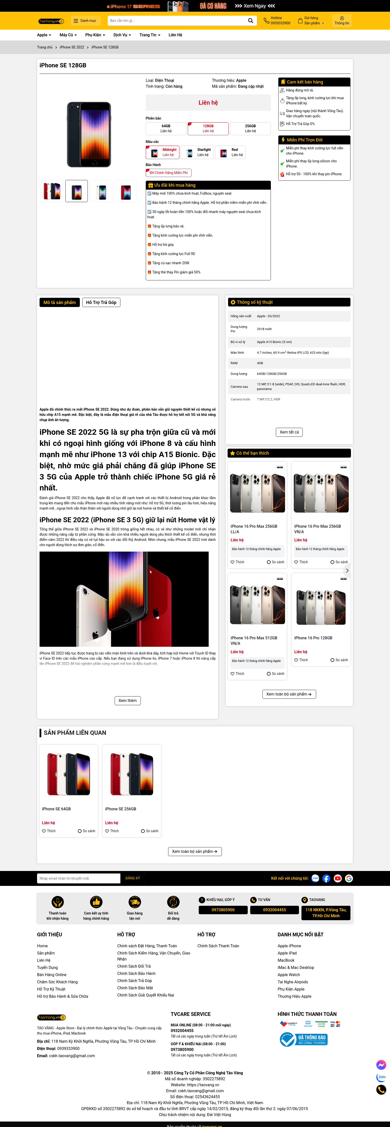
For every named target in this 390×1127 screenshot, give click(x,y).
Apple (42, 35)
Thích (237, 562)
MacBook (286, 960)
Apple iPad (287, 953)
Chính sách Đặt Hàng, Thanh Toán (147, 946)
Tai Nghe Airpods (293, 982)
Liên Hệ (175, 35)
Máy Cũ (67, 35)
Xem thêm (128, 700)
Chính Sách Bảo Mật (135, 988)
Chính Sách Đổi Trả (134, 966)
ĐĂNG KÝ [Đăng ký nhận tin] (132, 878)
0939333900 (68, 1048)
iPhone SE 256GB (120, 809)
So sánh (275, 562)
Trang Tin (148, 35)
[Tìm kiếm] (250, 21)
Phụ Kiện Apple (291, 989)
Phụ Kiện (93, 35)
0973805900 (223, 910)
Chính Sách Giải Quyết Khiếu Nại (145, 995)
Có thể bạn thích (249, 453)
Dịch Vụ (120, 35)
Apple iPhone (289, 946)
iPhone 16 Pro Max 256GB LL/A (254, 529)
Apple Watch (289, 974)
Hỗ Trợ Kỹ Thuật (51, 989)
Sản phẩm (46, 953)
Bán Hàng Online (51, 974)
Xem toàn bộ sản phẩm (289, 694)
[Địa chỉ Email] (91, 878)
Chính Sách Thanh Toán (218, 946)
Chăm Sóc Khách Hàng (57, 982)
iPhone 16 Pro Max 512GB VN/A (254, 641)
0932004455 (274, 910)
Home (42, 946)
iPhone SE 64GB (56, 809)
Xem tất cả (289, 432)
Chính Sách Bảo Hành (136, 973)
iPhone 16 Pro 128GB (313, 638)
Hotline (281, 21)
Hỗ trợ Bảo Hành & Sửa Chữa (62, 996)
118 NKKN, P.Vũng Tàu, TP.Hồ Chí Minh (325, 913)
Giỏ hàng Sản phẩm (314, 21)
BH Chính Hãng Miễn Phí (169, 173)
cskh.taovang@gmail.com (72, 1055)
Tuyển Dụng (47, 967)
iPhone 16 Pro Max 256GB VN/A (317, 529)
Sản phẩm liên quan (75, 732)
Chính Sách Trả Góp (134, 980)
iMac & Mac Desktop (296, 967)
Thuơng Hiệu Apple (294, 996)
